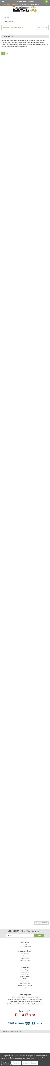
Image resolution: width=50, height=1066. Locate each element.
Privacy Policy (25, 972)
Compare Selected (41, 923)
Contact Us (25, 974)
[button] (25, 27)
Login (31, 4)
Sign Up (37, 4)
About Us (25, 978)
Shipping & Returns (25, 960)
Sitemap (19, 1031)
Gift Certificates (25, 953)
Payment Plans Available (25, 985)
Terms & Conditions (25, 983)
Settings (6, 1063)
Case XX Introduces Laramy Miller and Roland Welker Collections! (25, 1004)
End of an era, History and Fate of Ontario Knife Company (25, 1001)
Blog (25, 987)
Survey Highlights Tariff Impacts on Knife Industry (25, 997)
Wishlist (25, 956)
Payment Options (25, 976)
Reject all (16, 1063)
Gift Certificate (25, 4)
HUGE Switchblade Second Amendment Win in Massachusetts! (25, 999)
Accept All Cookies (30, 1063)
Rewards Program (25, 970)
